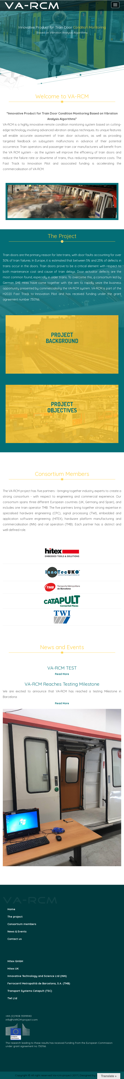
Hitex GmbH (15, 961)
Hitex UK (13, 968)
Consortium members (21, 924)
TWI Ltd (12, 998)
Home (11, 909)
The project (15, 916)
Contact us (14, 939)
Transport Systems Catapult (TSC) (29, 991)
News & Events (16, 931)
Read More (62, 674)
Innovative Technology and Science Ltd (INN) (37, 976)
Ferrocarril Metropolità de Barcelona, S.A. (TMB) (38, 983)
